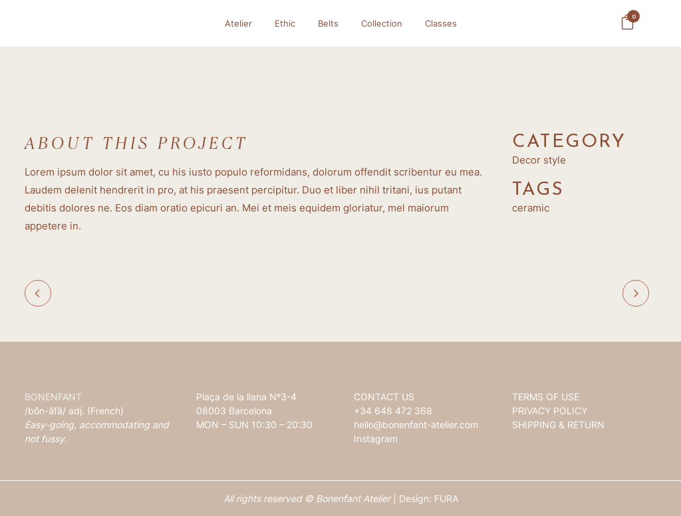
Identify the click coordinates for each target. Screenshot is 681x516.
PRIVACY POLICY (549, 410)
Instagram (376, 438)
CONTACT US (384, 396)
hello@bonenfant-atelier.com (416, 424)
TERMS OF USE (545, 396)
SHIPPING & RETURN (558, 424)
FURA (446, 498)
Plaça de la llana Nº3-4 (246, 396)
